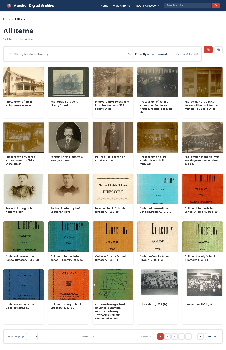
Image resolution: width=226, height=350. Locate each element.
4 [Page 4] (181, 336)
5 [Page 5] (188, 336)
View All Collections (147, 5)
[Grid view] (208, 49)
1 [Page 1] (160, 336)
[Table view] (218, 49)
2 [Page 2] (167, 336)
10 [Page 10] (200, 336)
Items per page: (16, 336)
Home (104, 5)
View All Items (121, 5)
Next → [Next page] (212, 336)
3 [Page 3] (174, 336)
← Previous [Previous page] (146, 336)
